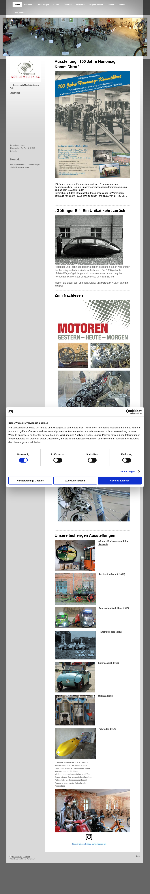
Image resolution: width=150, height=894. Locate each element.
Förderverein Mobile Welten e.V (26, 85)
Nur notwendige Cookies (30, 480)
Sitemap (26, 856)
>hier (27, 167)
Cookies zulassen (119, 480)
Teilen (12, 88)
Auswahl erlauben (75, 480)
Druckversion (15, 856)
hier (112, 276)
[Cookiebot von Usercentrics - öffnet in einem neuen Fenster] (128, 411)
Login (138, 856)
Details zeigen (127, 471)
